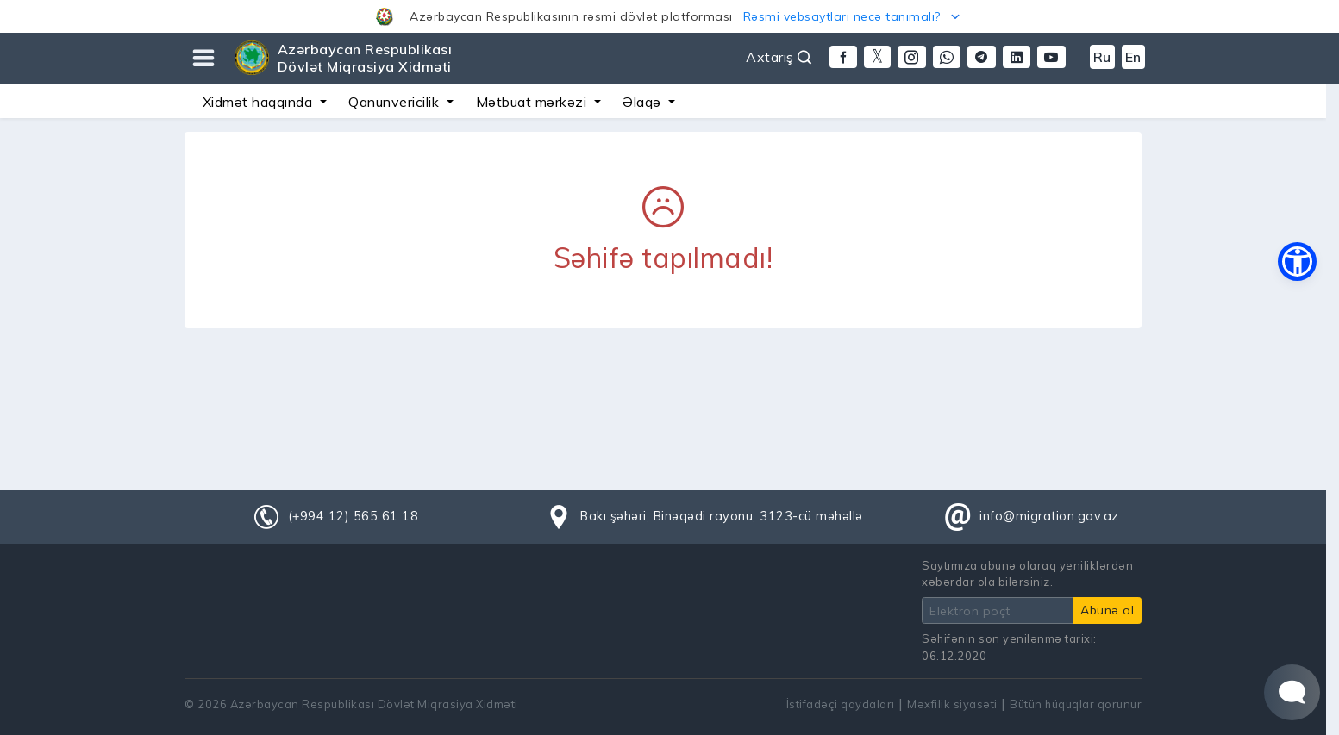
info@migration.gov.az (1049, 516)
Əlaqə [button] (644, 101)
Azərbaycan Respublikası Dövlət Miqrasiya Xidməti (365, 57)
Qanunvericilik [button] (395, 101)
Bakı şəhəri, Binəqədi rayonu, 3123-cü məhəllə (721, 516)
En (1133, 56)
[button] (669, 16)
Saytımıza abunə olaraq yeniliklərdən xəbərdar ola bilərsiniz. (1027, 573)
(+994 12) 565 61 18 (353, 516)
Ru (1102, 56)
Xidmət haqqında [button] (259, 101)
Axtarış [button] (779, 56)
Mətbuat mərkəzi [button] (533, 101)
